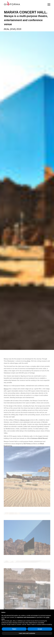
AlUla (28, 362)
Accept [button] (40, 629)
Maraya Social (24, 421)
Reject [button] (14, 629)
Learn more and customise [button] (27, 633)
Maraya (6, 390)
